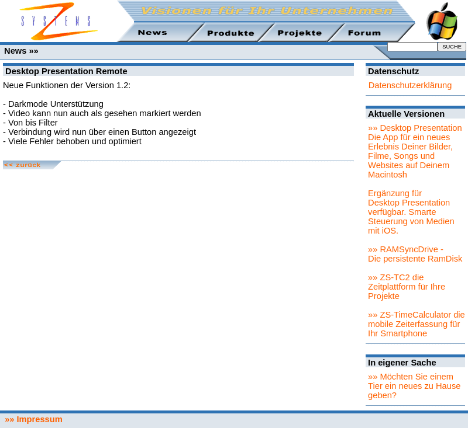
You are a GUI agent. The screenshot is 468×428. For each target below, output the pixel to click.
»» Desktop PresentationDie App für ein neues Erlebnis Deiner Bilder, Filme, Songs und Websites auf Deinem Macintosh (415, 151)
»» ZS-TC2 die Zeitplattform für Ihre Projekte (406, 287)
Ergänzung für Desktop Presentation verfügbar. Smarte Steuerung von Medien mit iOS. (411, 212)
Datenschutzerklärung (410, 85)
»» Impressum (31, 419)
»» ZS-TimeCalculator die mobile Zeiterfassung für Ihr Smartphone (416, 324)
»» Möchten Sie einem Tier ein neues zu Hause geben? (414, 386)
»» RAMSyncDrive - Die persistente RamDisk (415, 254)
